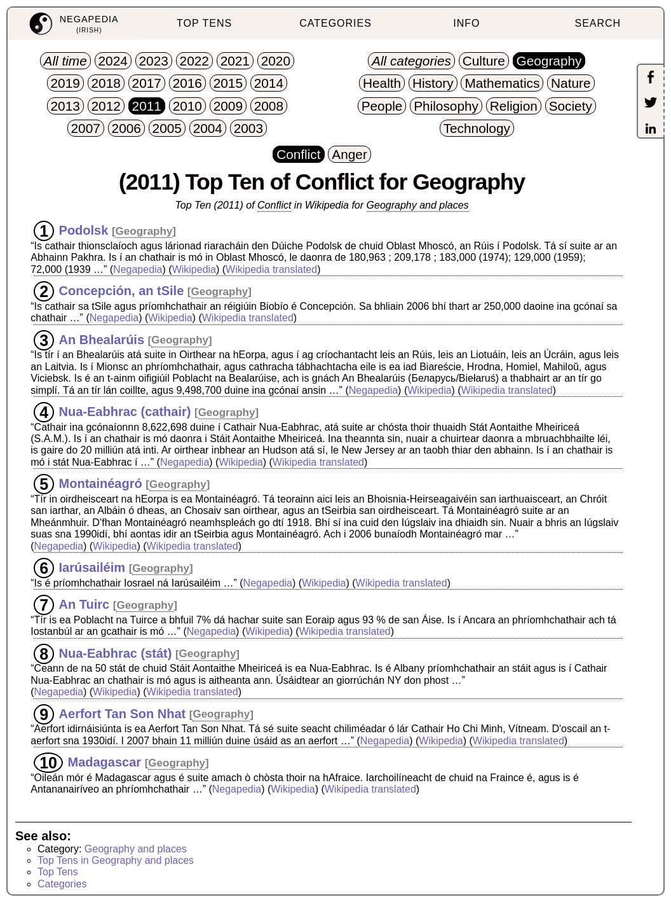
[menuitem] (73, 24)
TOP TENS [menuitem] (204, 23)
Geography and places (418, 205)
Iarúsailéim (92, 567)
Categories (61, 883)
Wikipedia (194, 269)
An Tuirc (84, 604)
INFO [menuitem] (466, 23)
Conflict (274, 205)
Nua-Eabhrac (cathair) (125, 412)
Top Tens (57, 871)
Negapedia (137, 269)
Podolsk (84, 230)
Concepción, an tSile (121, 291)
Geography (144, 231)
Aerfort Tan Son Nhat (122, 713)
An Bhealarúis (101, 339)
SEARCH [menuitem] (597, 23)
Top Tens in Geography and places (115, 860)
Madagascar (104, 762)
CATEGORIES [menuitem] (335, 23)
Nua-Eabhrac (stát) (115, 653)
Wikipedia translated (271, 269)
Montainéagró (100, 483)
